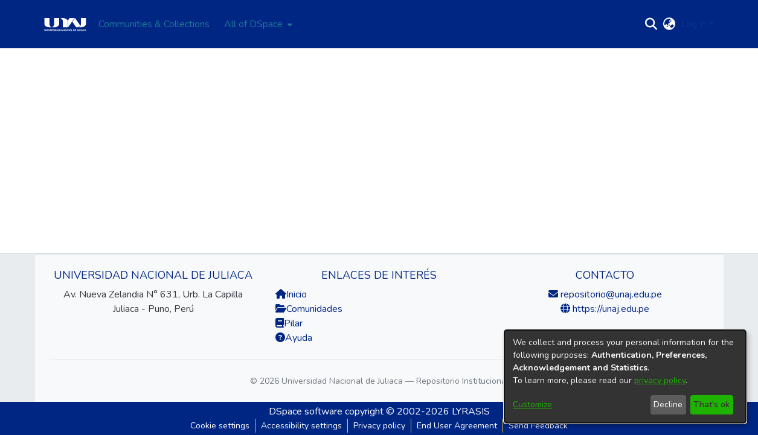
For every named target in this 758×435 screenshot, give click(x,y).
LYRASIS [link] (471, 411)
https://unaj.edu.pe (609, 309)
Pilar (293, 323)
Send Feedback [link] (538, 425)
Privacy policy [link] (379, 425)
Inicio (291, 294)
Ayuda (293, 338)
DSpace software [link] (305, 411)
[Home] (65, 24)
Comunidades (308, 309)
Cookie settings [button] (219, 425)
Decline (668, 404)
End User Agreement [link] (457, 425)
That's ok (711, 404)
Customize (532, 404)
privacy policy (660, 380)
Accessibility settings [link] (301, 425)
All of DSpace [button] (253, 24)
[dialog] (625, 376)
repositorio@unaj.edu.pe (610, 294)
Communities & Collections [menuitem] (154, 24)
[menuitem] (257, 24)
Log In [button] (695, 24)
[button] (651, 24)
